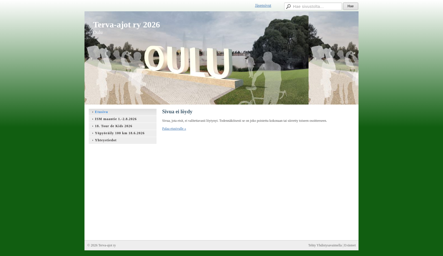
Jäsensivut (263, 5)
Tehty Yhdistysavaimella (325, 245)
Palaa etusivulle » (174, 129)
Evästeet (350, 245)
